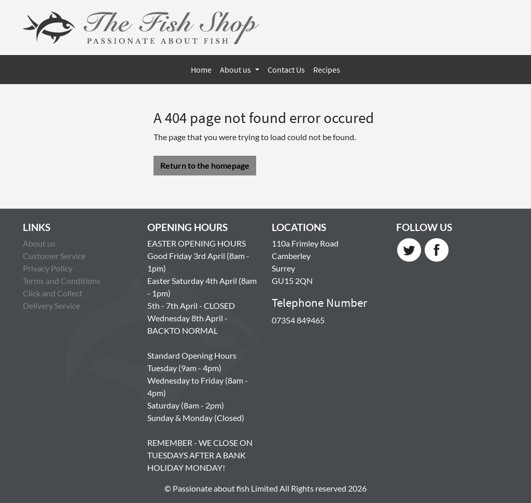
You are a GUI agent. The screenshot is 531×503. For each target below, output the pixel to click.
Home (201, 69)
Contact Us (286, 69)
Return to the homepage (204, 165)
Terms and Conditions (62, 281)
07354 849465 (298, 320)
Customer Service (54, 256)
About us (236, 69)
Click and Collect (52, 293)
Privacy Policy (48, 268)
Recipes (326, 69)
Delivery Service (51, 305)
